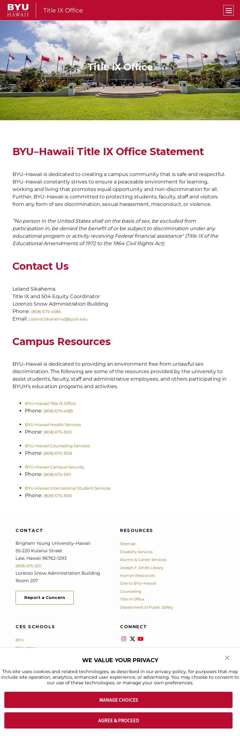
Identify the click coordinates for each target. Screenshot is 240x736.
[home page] (18, 10)
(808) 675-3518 (61, 453)
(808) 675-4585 (49, 311)
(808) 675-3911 (61, 474)
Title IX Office (65, 10)
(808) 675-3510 (61, 432)
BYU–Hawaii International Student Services (78, 488)
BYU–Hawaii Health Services (60, 424)
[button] (227, 660)
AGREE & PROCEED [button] (118, 720)
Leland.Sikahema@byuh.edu (64, 319)
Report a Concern (49, 598)
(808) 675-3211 (31, 565)
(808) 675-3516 (61, 495)
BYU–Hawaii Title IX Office (57, 403)
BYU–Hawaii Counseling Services (65, 446)
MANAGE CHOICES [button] (118, 700)
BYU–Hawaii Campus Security (62, 467)
